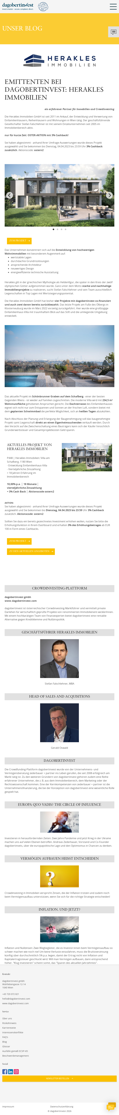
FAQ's (5, 1037)
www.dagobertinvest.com (15, 1003)
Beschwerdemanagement (15, 1055)
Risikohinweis (9, 1023)
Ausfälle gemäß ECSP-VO (15, 1051)
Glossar (6, 1046)
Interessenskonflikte (12, 1032)
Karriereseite (9, 1027)
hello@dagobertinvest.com (16, 998)
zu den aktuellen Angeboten (29, 551)
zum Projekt (17, 241)
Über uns (7, 1018)
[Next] (109, 195)
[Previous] (9, 195)
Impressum (8, 1106)
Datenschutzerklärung (61, 1106)
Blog (4, 1041)
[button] (59, 1079)
